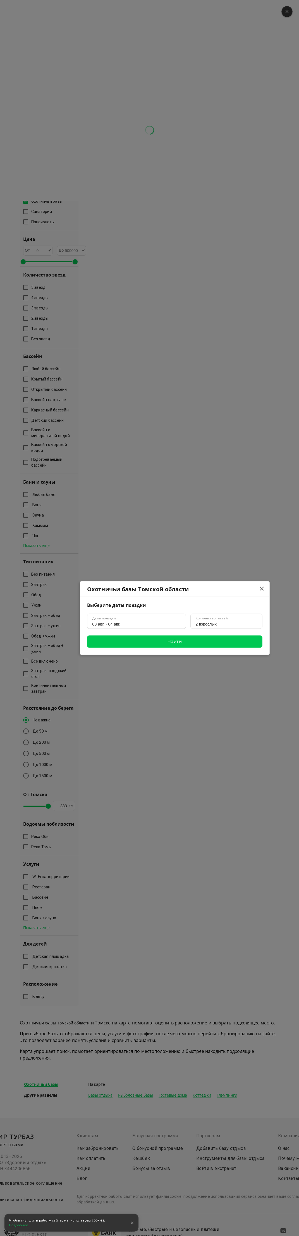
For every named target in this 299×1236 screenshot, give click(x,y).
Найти (175, 641)
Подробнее (18, 1225)
